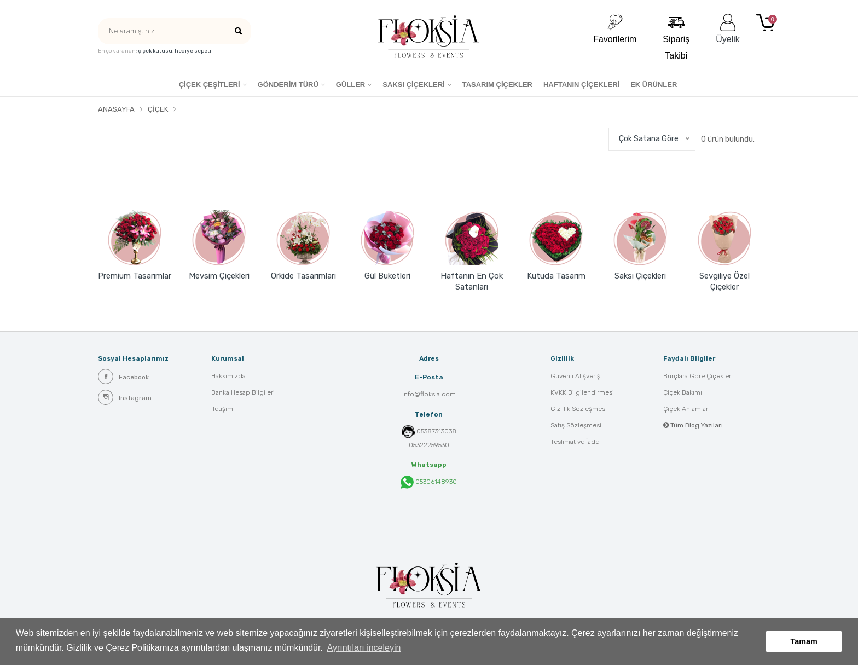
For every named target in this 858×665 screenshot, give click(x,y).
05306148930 (429, 482)
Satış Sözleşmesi (575, 425)
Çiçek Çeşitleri (209, 84)
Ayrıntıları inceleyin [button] (364, 647)
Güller (350, 84)
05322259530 (429, 445)
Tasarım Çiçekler (497, 84)
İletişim (222, 409)
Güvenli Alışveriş (575, 376)
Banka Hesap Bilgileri (243, 392)
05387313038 (436, 431)
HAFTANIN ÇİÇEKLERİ (581, 84)
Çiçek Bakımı (682, 392)
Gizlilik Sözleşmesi (578, 409)
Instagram (125, 397)
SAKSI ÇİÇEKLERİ (413, 84)
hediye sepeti (193, 51)
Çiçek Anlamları (686, 409)
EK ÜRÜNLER (653, 84)
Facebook (123, 376)
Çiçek (158, 109)
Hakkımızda (228, 376)
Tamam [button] (804, 641)
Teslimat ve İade (574, 442)
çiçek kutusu (155, 51)
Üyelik (728, 29)
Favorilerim (614, 29)
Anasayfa (116, 109)
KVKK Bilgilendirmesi (582, 392)
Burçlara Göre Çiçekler (697, 376)
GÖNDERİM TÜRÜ (288, 84)
